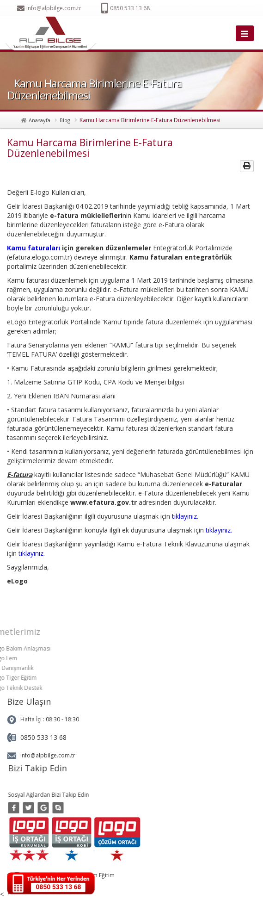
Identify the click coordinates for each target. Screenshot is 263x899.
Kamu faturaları (33, 247)
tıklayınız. (185, 516)
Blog (65, 120)
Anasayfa (39, 120)
